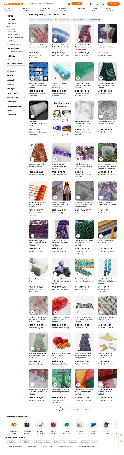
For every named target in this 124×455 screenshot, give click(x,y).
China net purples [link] (95, 20)
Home (32, 20)
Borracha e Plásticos (45, 20)
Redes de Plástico (79, 20)
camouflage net (31, 446)
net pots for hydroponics (89, 442)
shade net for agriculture (64, 446)
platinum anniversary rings (86, 446)
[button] (69, 3)
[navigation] (15, 212)
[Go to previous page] (56, 409)
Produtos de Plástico (62, 20)
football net (11, 442)
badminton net (59, 442)
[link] (121, 435)
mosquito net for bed (14, 446)
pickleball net (25, 442)
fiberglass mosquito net (42, 442)
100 (86, 409)
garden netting (46, 446)
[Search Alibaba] (48, 4)
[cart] (97, 4)
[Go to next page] (90, 409)
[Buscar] (76, 3)
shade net (73, 442)
